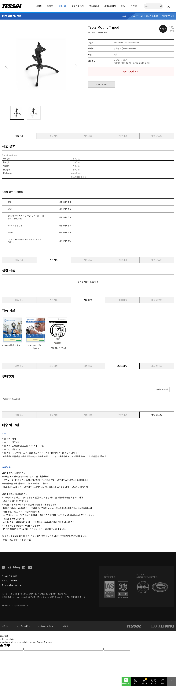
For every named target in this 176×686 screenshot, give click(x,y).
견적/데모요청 (101, 84)
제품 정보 (19, 135)
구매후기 (122, 135)
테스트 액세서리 (152, 16)
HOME (123, 16)
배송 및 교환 (156, 135)
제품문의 (163, 29)
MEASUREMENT (136, 16)
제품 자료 (88, 135)
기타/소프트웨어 (168, 16)
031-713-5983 (10, 580)
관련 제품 (54, 135)
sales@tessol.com (13, 585)
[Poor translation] (6, 645)
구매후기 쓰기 (162, 389)
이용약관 (5, 626)
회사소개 (64, 626)
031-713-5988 (11, 576)
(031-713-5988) (129, 48)
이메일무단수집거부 (45, 626)
